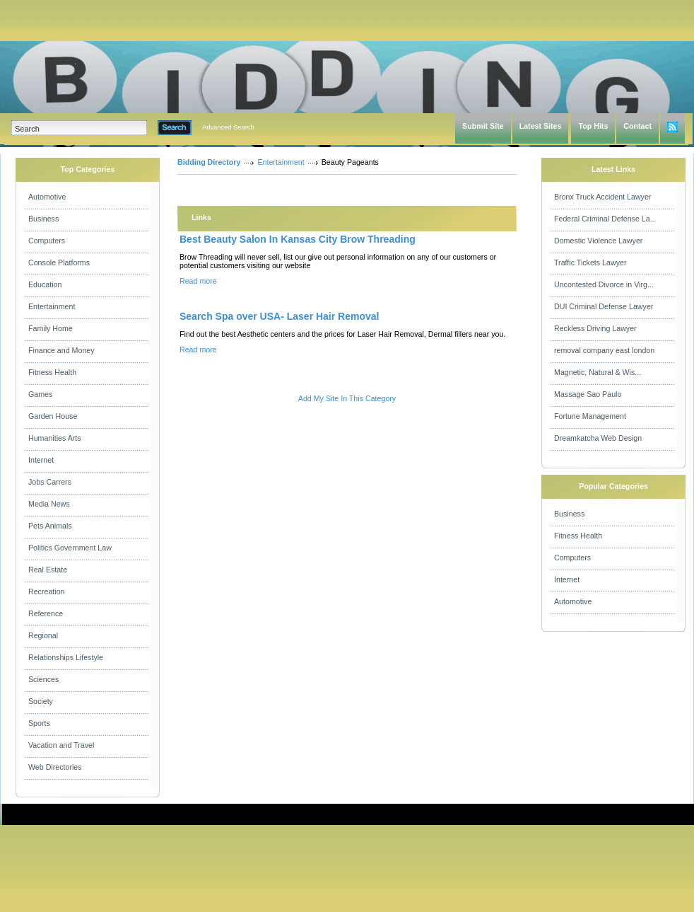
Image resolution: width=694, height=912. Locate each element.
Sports (39, 723)
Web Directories (55, 767)
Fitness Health (52, 372)
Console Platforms (59, 262)
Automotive (47, 196)
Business (43, 218)
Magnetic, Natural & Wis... (597, 372)
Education (44, 284)
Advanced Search (228, 127)
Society (40, 701)
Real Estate (47, 569)
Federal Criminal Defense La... (605, 218)
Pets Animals (50, 525)
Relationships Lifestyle (65, 657)
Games (40, 394)
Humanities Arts (54, 438)
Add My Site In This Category (347, 398)
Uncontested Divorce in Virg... (604, 284)
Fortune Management (590, 416)
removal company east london (604, 350)
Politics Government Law (70, 547)
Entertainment (51, 306)
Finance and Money (61, 350)
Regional (43, 635)
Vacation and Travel (61, 745)
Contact (637, 126)
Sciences (43, 679)
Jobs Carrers (49, 482)
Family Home (50, 328)
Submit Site (483, 126)
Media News (49, 504)
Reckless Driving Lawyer (595, 328)
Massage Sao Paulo (587, 394)
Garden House (52, 416)
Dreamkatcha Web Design (598, 438)
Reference (45, 613)
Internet (41, 460)
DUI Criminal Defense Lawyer (603, 306)
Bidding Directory (208, 162)
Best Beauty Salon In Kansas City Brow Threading (298, 239)
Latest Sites (540, 126)
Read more (198, 281)
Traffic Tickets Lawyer (590, 262)
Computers (46, 240)
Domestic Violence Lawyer (598, 240)
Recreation (46, 591)
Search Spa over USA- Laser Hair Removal (279, 316)
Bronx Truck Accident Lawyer (602, 196)
